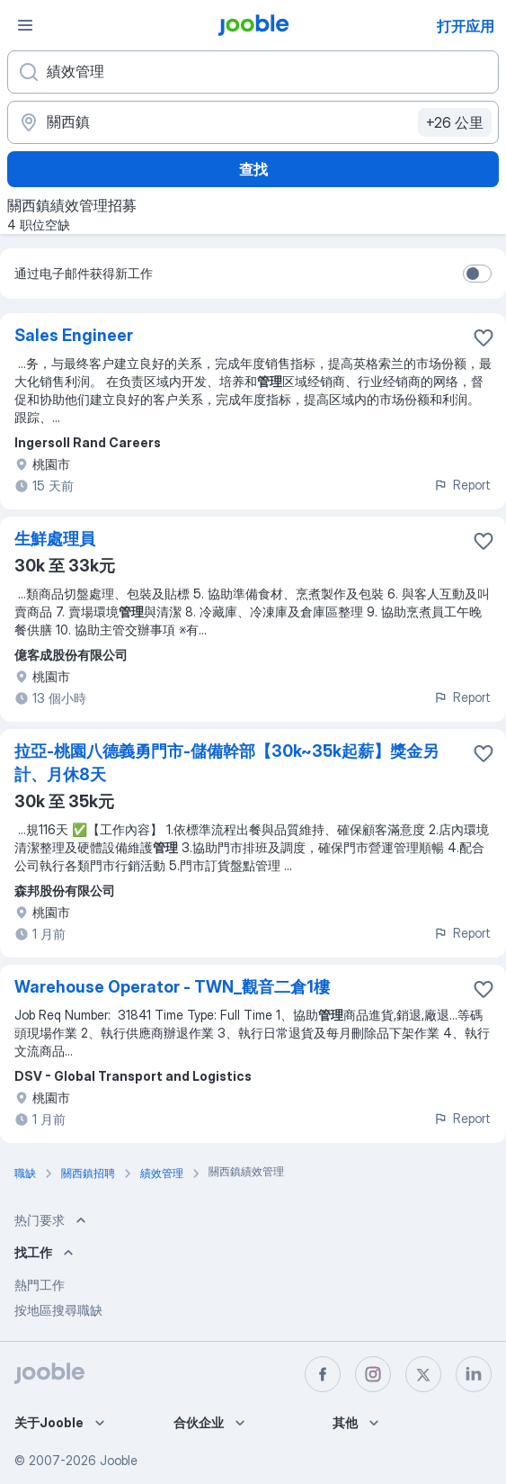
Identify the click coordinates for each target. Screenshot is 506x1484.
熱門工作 (39, 1284)
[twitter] (423, 1374)
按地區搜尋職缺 (58, 1310)
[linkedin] (474, 1374)
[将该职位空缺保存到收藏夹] (483, 337)
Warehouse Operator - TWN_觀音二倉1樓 (172, 986)
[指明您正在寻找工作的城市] (253, 122)
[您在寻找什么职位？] (253, 72)
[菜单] (25, 25)
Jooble (119, 1460)
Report (462, 484)
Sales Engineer (73, 335)
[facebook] (323, 1374)
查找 (253, 169)
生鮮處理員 (54, 538)
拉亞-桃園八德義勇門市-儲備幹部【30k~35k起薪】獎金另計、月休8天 (226, 763)
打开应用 (465, 26)
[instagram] (373, 1374)
